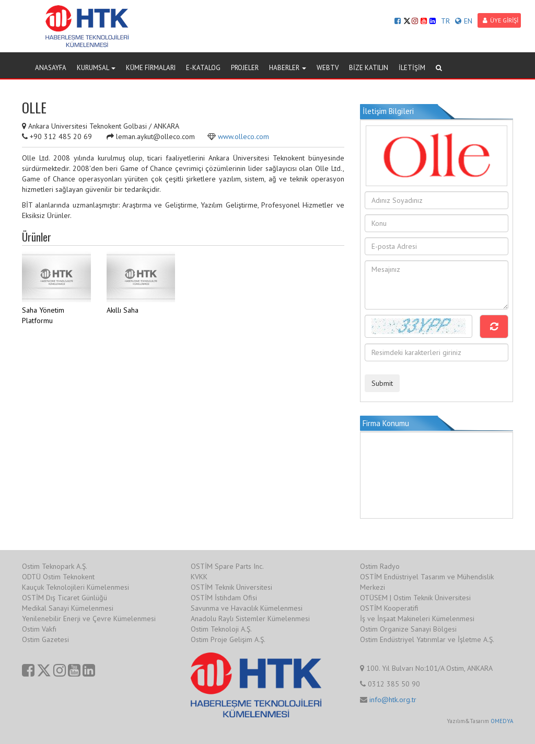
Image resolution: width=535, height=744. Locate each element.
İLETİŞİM (412, 67)
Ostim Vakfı (39, 629)
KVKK (199, 576)
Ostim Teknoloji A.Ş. (221, 629)
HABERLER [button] (287, 67)
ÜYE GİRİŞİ (500, 20)
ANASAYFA (50, 67)
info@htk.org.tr (392, 699)
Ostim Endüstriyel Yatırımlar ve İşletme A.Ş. (427, 639)
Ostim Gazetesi (45, 639)
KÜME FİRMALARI (151, 67)
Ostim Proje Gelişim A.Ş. (228, 639)
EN (463, 21)
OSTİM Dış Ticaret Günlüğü (64, 597)
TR (445, 21)
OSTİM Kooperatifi (389, 608)
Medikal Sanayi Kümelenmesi (67, 608)
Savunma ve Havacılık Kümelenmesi (247, 608)
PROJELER (245, 67)
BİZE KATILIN (368, 67)
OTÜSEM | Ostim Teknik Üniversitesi (415, 597)
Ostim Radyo (380, 566)
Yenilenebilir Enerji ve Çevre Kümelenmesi (89, 618)
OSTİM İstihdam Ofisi (224, 597)
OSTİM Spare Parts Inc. (227, 566)
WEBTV (328, 67)
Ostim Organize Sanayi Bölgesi (408, 629)
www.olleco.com (243, 136)
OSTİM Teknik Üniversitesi (231, 587)
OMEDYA (502, 721)
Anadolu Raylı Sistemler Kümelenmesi (250, 618)
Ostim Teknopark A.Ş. (54, 566)
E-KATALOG (203, 67)
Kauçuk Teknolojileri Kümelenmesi (75, 587)
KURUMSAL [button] (96, 67)
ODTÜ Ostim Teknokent (58, 576)
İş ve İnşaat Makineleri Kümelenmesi (417, 618)
